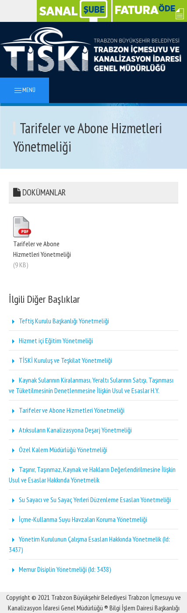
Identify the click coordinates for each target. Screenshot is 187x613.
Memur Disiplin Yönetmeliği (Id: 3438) (60, 569)
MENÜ (24, 90)
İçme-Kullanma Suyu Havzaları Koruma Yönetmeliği (78, 519)
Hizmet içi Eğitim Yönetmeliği (51, 340)
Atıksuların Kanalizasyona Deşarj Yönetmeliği (70, 429)
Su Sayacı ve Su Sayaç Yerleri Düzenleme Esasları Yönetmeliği (90, 499)
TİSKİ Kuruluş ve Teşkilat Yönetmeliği (60, 360)
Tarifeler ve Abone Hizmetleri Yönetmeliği (66, 410)
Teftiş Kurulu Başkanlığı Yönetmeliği (59, 320)
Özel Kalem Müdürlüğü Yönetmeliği (58, 449)
